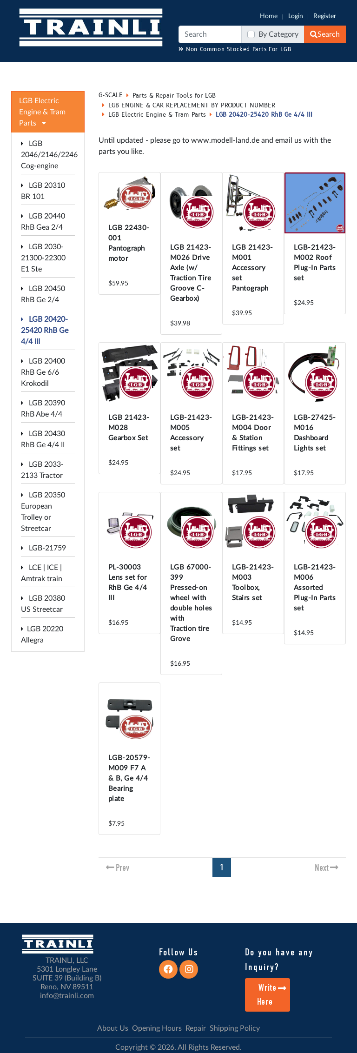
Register (324, 16)
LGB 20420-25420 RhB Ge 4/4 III (44, 330)
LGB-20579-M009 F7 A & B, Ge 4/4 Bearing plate (129, 778)
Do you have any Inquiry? (279, 960)
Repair (195, 1028)
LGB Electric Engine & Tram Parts (157, 115)
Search (325, 34)
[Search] (210, 34)
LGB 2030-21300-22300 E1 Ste (43, 258)
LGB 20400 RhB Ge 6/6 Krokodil (43, 372)
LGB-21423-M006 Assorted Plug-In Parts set (315, 588)
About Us (112, 1028)
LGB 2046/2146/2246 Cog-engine (49, 155)
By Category (278, 34)
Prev (122, 867)
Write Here (272, 994)
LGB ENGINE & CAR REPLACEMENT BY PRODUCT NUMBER (191, 105)
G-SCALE (111, 95)
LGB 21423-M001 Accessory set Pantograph (252, 268)
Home (269, 16)
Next (322, 867)
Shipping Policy (235, 1028)
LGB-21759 (43, 548)
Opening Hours (157, 1028)
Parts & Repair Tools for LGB (174, 96)
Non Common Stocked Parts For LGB (234, 49)
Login (295, 16)
